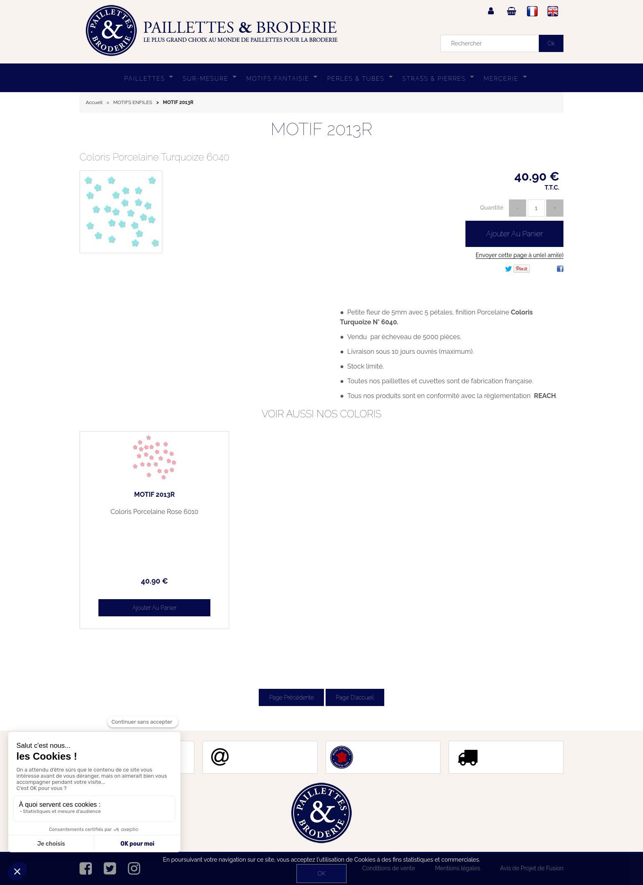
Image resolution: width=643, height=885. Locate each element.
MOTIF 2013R (321, 129)
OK (321, 873)
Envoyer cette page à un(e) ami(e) (519, 255)
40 (136, 581)
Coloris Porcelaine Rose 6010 (137, 512)
